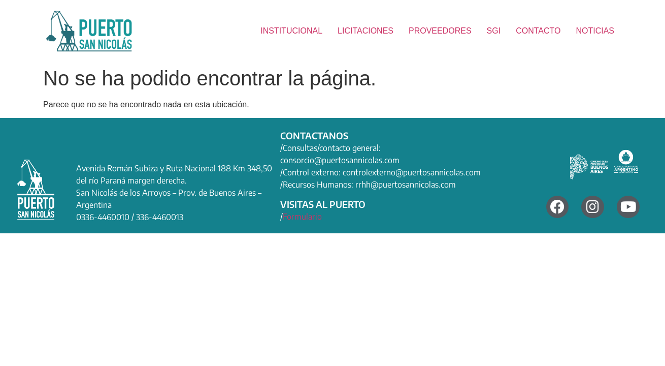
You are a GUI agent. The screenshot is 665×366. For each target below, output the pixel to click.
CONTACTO (538, 30)
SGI (494, 30)
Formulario (302, 216)
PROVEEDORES (440, 30)
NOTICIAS (595, 30)
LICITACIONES (365, 30)
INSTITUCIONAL (291, 30)
